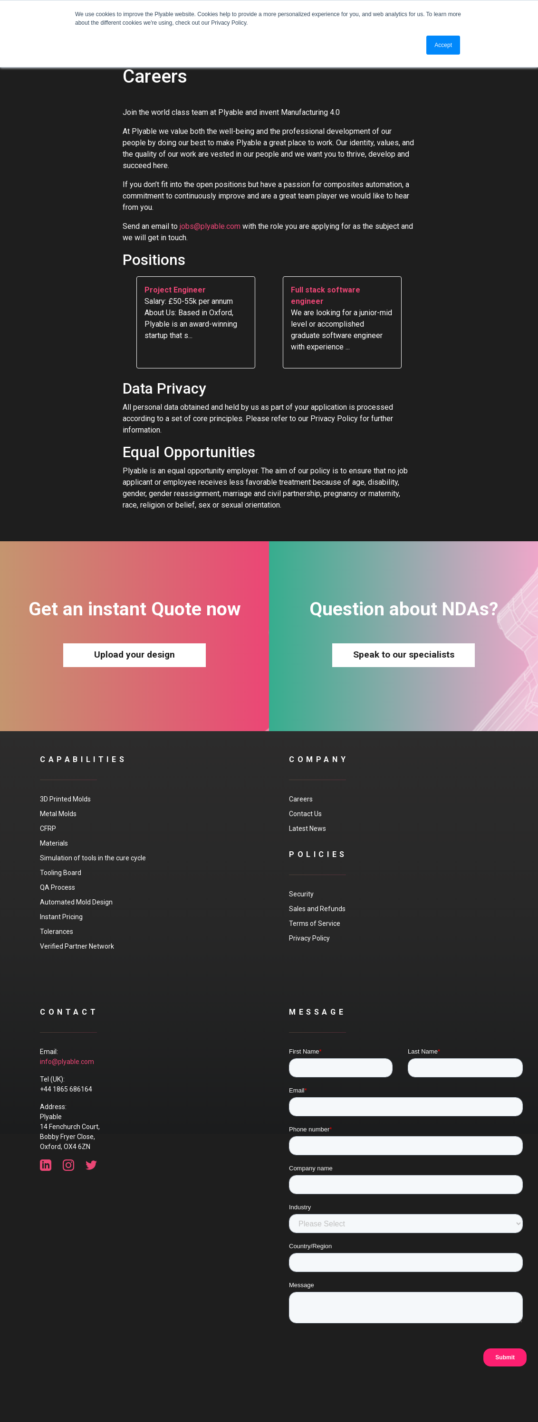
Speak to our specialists (403, 654)
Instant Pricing (61, 917)
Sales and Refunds (317, 909)
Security (301, 894)
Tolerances (56, 931)
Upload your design (134, 654)
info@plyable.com (67, 1061)
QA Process (57, 887)
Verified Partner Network (77, 946)
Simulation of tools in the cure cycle (93, 858)
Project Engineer (175, 289)
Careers (301, 799)
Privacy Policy (309, 938)
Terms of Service (314, 923)
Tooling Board (60, 872)
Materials (54, 843)
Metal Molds (58, 814)
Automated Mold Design (76, 902)
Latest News (307, 828)
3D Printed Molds (65, 799)
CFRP (48, 828)
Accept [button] (443, 45)
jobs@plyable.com (210, 226)
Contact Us (305, 814)
